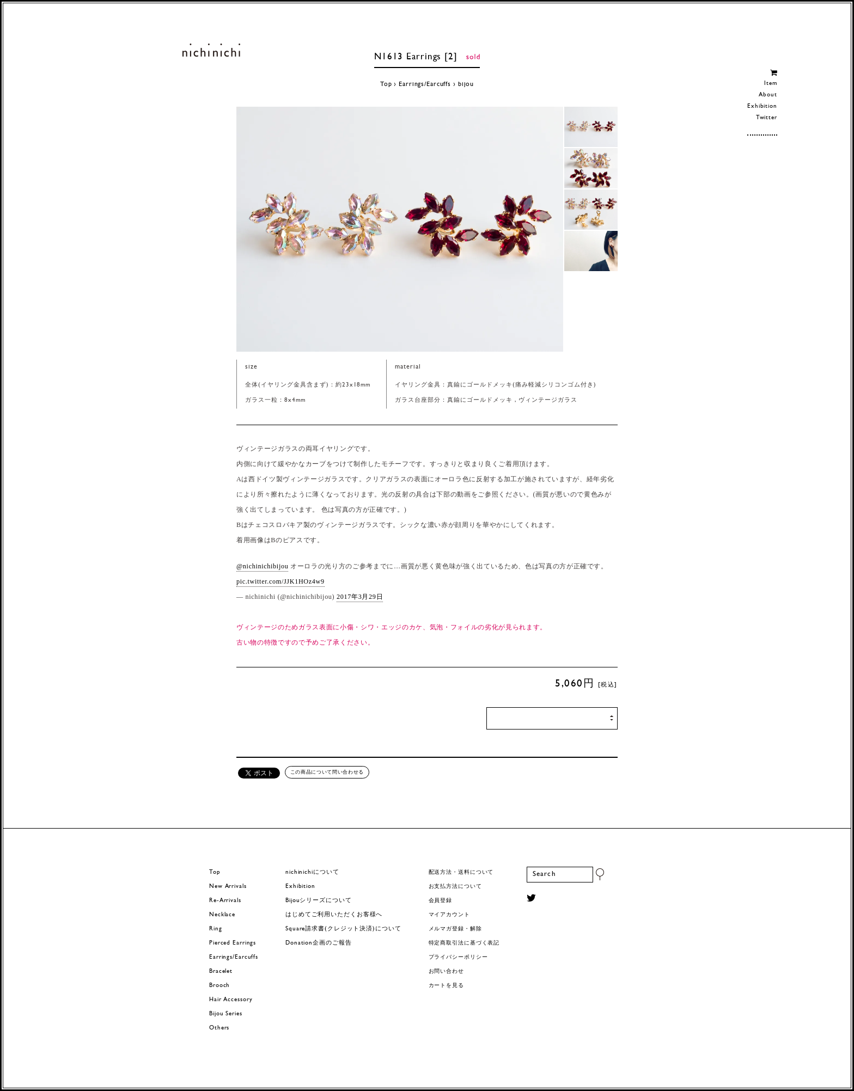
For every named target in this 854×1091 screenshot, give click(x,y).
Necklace (222, 915)
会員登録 (441, 900)
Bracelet (221, 971)
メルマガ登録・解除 (455, 929)
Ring (215, 929)
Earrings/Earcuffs (425, 84)
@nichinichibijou (262, 566)
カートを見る (446, 985)
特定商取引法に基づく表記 (464, 943)
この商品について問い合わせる (327, 772)
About (768, 95)
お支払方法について (455, 886)
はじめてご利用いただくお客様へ (333, 915)
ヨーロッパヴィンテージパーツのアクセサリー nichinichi (211, 50)
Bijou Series (225, 1014)
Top (386, 84)
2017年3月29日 (360, 596)
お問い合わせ (446, 971)
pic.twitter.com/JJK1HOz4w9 (280, 581)
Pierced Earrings (232, 943)
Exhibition (762, 106)
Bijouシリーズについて (318, 901)
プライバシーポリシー (458, 957)
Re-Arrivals (225, 901)
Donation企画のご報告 (318, 943)
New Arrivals (228, 887)
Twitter (766, 118)
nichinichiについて (312, 872)
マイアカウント (449, 914)
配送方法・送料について (461, 872)
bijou (466, 84)
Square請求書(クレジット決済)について (343, 929)
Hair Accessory (230, 1000)
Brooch (219, 986)
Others (219, 1028)
